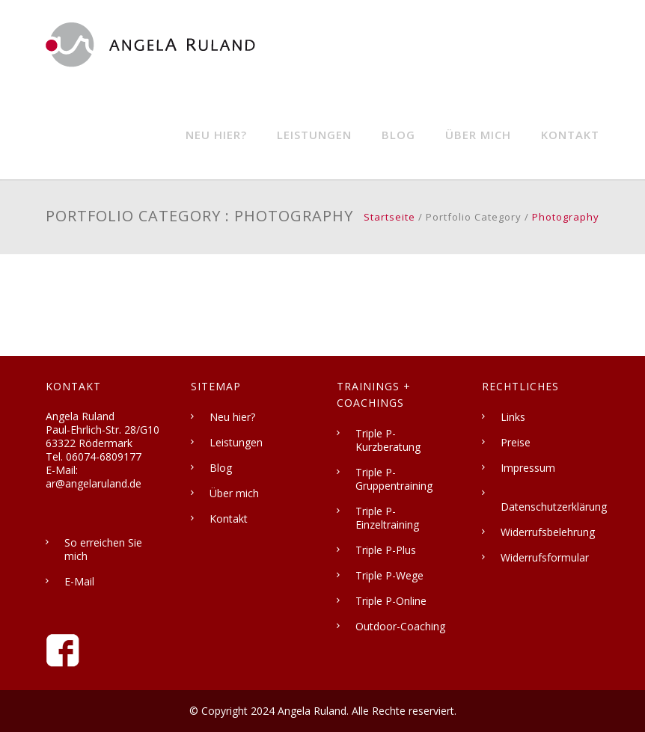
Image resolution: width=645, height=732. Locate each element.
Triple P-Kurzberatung (388, 440)
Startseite (389, 217)
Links (513, 417)
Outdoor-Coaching (400, 626)
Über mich (478, 134)
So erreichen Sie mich (103, 549)
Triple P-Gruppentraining (393, 479)
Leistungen (314, 134)
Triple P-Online (391, 601)
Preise (516, 442)
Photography (565, 217)
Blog (398, 134)
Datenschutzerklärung (554, 506)
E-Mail (79, 581)
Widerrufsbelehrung (548, 532)
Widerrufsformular (545, 557)
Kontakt (570, 134)
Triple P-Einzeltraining (387, 518)
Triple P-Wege (389, 575)
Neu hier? (216, 134)
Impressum (528, 468)
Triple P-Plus (385, 550)
